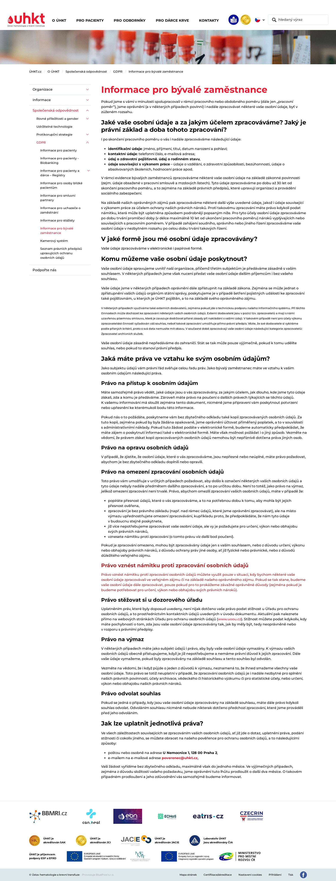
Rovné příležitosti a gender (57, 119)
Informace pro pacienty (58, 150)
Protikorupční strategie (54, 134)
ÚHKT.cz (35, 71)
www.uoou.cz (229, 619)
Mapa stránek (188, 874)
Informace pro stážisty (57, 220)
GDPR (117, 71)
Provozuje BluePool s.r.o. (98, 874)
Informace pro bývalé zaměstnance (156, 71)
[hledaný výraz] (298, 20)
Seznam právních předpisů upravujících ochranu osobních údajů (61, 253)
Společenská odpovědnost (86, 71)
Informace (42, 100)
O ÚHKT (53, 71)
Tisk (290, 874)
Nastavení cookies (250, 874)
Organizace (42, 89)
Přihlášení (275, 874)
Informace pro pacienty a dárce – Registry (59, 173)
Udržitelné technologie (54, 127)
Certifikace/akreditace (218, 874)
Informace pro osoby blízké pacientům (61, 185)
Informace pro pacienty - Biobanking (59, 160)
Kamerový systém (54, 241)
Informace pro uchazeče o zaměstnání (60, 210)
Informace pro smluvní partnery (57, 198)
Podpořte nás (44, 270)
